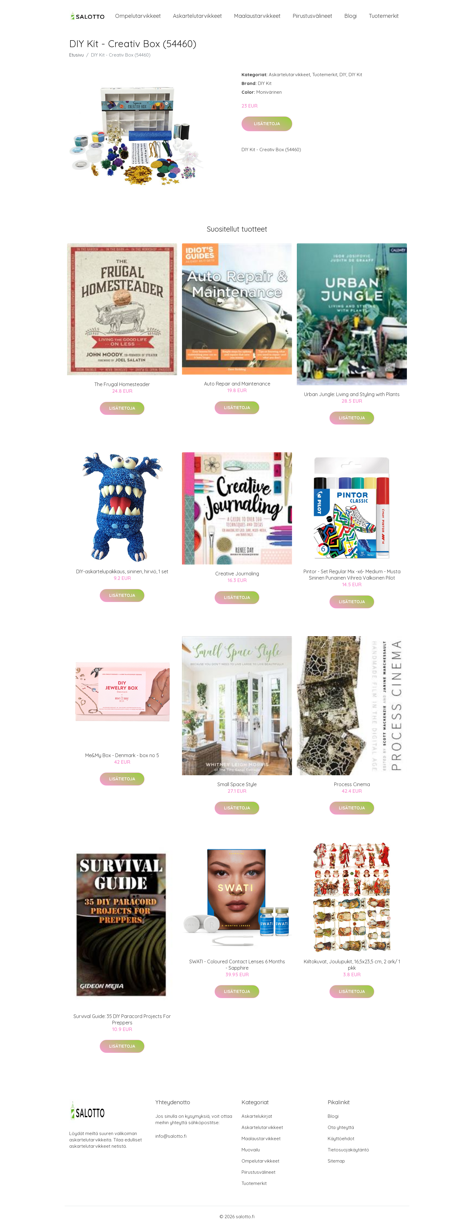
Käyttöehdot (341, 1141)
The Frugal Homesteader (122, 388)
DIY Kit (355, 77)
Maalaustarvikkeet (257, 17)
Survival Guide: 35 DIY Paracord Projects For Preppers (122, 1022)
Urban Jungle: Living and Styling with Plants (352, 397)
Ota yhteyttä (341, 1130)
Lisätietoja (267, 127)
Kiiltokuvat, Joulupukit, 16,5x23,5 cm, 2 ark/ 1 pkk (352, 968)
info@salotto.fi (171, 1139)
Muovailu (251, 1153)
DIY (342, 77)
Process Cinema (352, 787)
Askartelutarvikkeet (197, 17)
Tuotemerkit (384, 17)
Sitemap (336, 1164)
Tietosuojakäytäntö (348, 1153)
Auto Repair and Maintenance (237, 387)
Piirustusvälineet (312, 17)
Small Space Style (237, 787)
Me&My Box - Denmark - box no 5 (122, 758)
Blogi (350, 17)
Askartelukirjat (257, 1119)
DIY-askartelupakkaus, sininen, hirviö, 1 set (122, 575)
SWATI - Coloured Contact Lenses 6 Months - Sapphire (237, 968)
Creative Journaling (237, 577)
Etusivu (76, 58)
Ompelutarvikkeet (138, 17)
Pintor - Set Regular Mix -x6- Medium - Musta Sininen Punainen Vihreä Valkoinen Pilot (352, 578)
